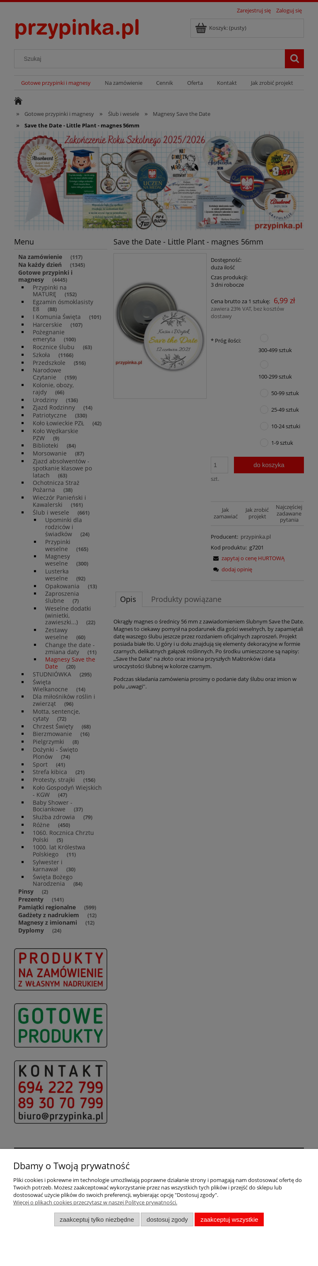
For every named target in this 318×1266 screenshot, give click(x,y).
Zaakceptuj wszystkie (229, 1219)
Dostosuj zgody (167, 1219)
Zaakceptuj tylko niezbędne (97, 1219)
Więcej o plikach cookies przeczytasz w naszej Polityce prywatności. (95, 1202)
